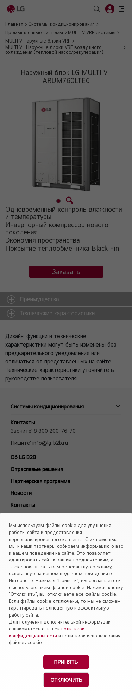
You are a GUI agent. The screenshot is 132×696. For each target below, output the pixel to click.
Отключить (67, 680)
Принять (66, 662)
